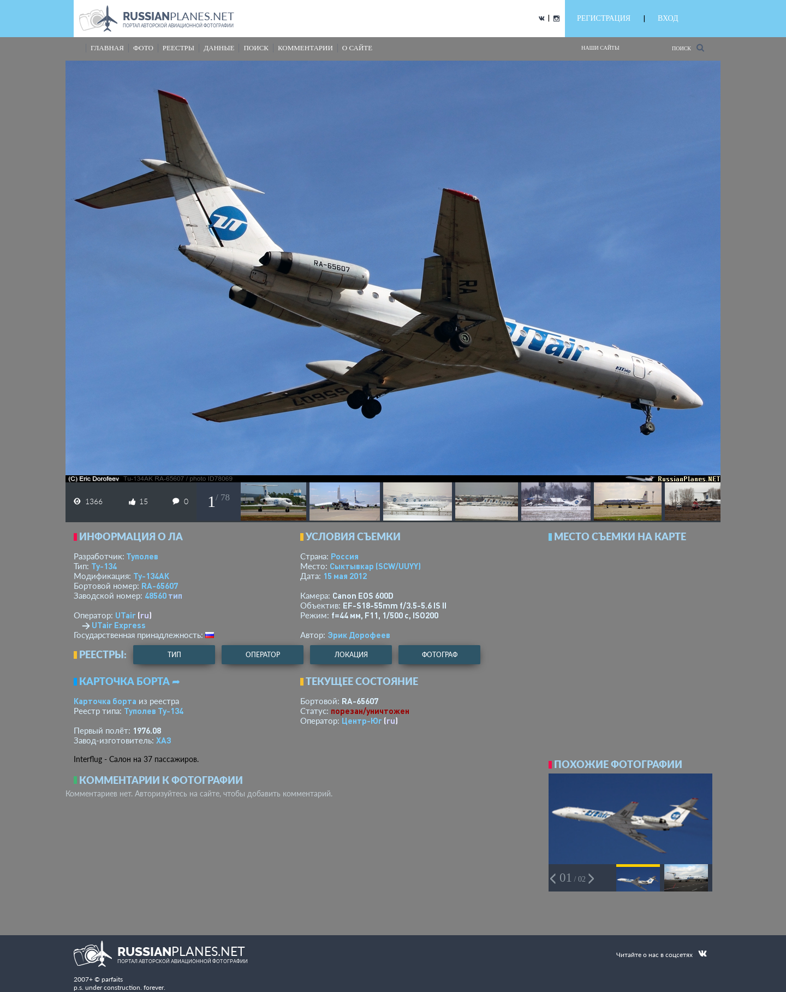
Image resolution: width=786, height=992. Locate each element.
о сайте (357, 48)
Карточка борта (105, 701)
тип (175, 595)
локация (351, 655)
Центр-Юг (362, 720)
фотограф (439, 655)
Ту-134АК (151, 576)
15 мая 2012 (345, 576)
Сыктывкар (375, 566)
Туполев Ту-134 (153, 711)
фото (143, 48)
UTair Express (119, 625)
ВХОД (668, 18)
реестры (178, 48)
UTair (125, 615)
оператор (263, 655)
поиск (256, 48)
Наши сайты (600, 48)
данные (219, 48)
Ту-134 (104, 566)
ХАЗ (163, 740)
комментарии (305, 48)
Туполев (142, 556)
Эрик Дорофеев (358, 635)
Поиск (688, 48)
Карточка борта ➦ (129, 681)
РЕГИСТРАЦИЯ (603, 18)
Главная (107, 48)
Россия (345, 556)
